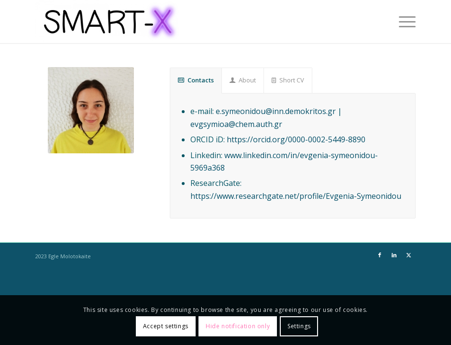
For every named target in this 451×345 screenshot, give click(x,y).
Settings (299, 326)
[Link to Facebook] (380, 255)
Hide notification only (238, 326)
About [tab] (243, 80)
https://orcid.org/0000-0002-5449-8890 (296, 139)
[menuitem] (402, 21)
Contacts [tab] (196, 80)
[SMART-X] (107, 21)
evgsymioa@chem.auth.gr (236, 124)
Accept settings (165, 326)
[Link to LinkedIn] (394, 255)
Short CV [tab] (288, 80)
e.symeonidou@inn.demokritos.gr (276, 111)
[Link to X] (408, 255)
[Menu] (402, 21)
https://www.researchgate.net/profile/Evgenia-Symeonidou (295, 196)
